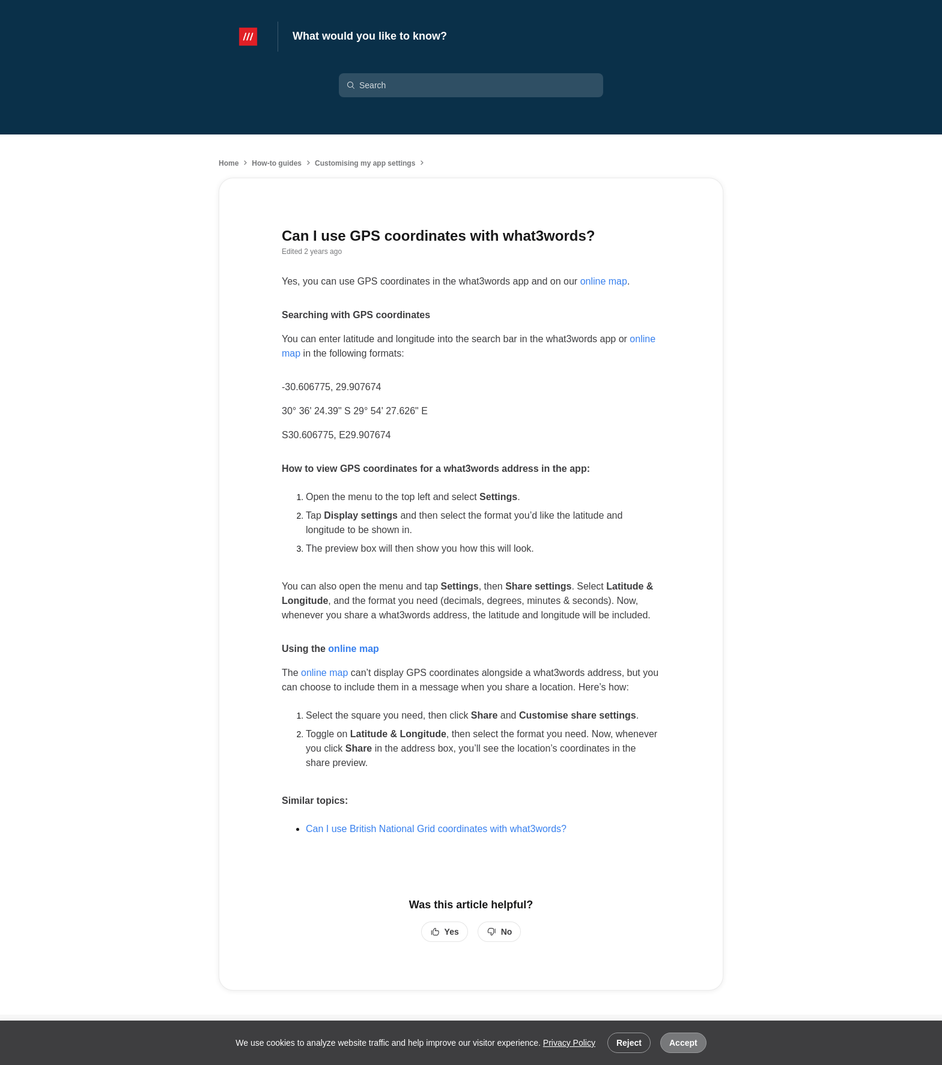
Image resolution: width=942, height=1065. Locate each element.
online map (603, 281)
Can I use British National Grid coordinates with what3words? (436, 829)
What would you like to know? (370, 36)
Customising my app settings (365, 163)
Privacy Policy (569, 1043)
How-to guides (277, 163)
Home (229, 163)
